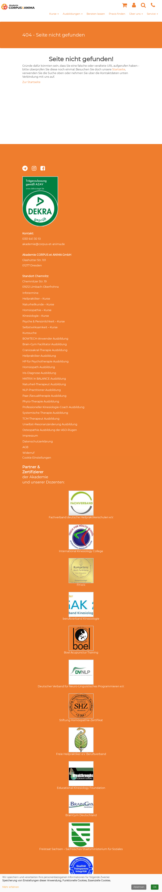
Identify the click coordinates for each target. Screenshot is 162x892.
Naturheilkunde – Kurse (38, 303)
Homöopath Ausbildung (38, 362)
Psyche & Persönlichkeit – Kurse (43, 319)
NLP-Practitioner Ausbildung (41, 383)
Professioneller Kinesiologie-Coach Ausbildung (53, 399)
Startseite (118, 69)
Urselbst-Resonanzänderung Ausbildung (49, 415)
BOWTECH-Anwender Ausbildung (45, 335)
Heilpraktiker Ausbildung (39, 351)
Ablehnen (138, 886)
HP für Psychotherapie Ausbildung (45, 357)
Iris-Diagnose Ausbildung (39, 367)
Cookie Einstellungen (36, 446)
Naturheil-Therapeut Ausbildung (44, 378)
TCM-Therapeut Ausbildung (40, 410)
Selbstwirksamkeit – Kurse (39, 325)
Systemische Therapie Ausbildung (45, 405)
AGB (25, 437)
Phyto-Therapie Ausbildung (40, 394)
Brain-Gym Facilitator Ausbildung (44, 341)
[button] (134, 6)
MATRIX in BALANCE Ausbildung (44, 373)
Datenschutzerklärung (37, 431)
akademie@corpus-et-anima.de (43, 244)
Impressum (30, 426)
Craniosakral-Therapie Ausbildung (44, 346)
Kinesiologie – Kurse (35, 314)
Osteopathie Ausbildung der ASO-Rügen (49, 421)
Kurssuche (29, 330)
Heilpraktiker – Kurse (36, 298)
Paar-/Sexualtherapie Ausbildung (44, 389)
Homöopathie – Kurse (36, 309)
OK (155, 886)
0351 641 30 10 (31, 238)
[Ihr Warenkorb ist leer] (124, 6)
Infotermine (30, 293)
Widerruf (28, 442)
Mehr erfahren (10, 886)
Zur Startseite (31, 82)
